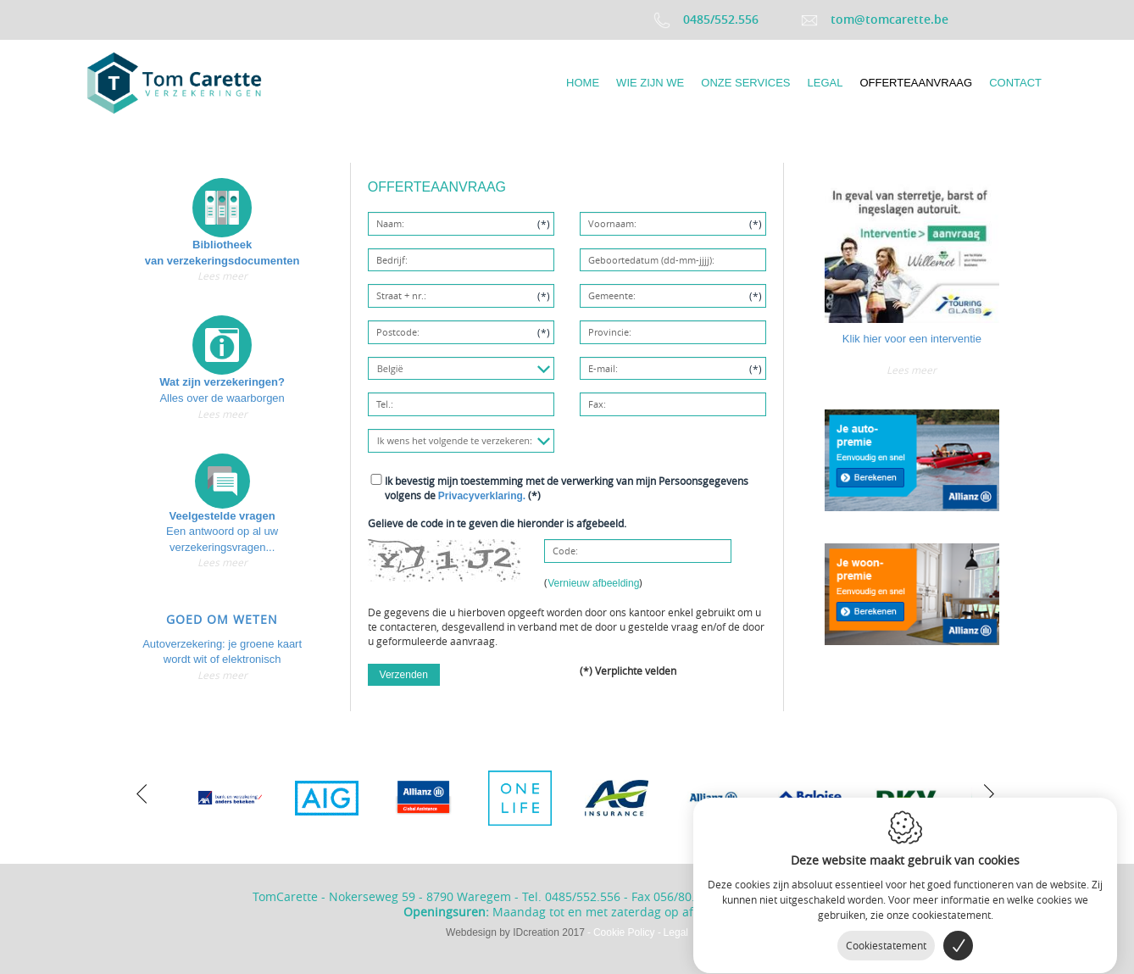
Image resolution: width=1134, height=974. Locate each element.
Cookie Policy (624, 932)
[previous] (141, 791)
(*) (566, 488)
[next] (984, 791)
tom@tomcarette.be (874, 19)
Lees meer (222, 275)
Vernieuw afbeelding (593, 583)
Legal (676, 932)
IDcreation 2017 (515, 932)
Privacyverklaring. (481, 496)
